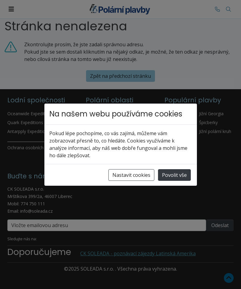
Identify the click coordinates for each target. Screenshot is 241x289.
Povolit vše (174, 175)
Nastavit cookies (131, 175)
